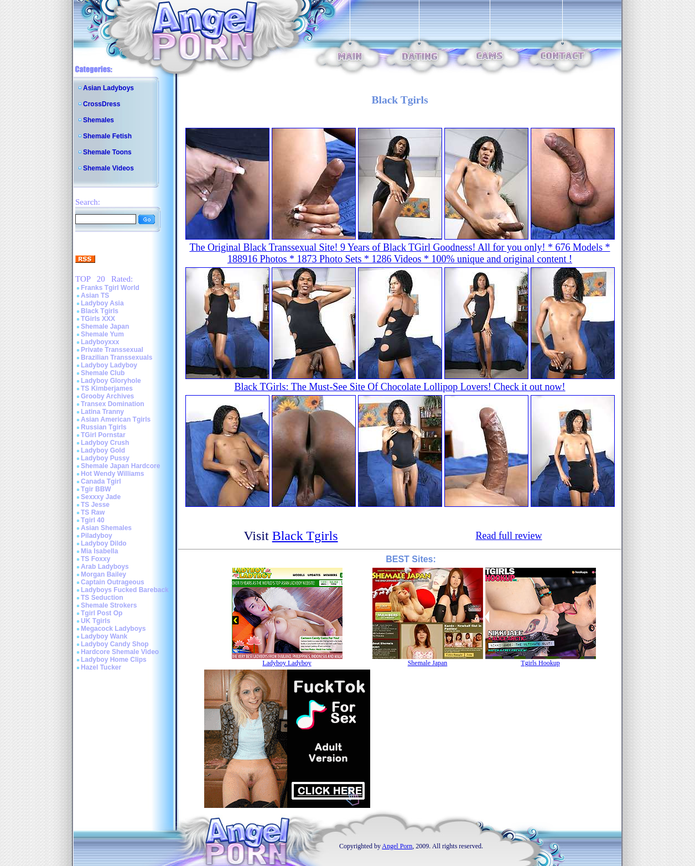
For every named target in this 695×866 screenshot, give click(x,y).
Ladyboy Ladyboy (109, 365)
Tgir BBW (96, 489)
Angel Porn (397, 846)
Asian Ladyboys (108, 88)
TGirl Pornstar (103, 435)
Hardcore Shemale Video (120, 652)
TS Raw (93, 512)
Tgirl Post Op (101, 613)
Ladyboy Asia (102, 303)
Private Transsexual (112, 350)
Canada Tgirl (101, 481)
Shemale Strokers (109, 605)
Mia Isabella (99, 551)
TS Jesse (95, 505)
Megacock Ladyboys (113, 628)
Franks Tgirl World (110, 288)
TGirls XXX (98, 319)
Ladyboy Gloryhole (111, 381)
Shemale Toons (107, 152)
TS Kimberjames (107, 388)
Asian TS (95, 295)
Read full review (509, 535)
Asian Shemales (106, 528)
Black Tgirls (99, 311)
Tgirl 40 (93, 520)
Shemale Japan (105, 326)
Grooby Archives (107, 396)
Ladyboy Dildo (104, 543)
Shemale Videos (108, 168)
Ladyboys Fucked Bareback (125, 590)
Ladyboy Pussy (105, 458)
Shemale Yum (102, 334)
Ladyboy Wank (104, 636)
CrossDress (101, 104)
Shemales (98, 120)
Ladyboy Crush (105, 443)
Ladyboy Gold (103, 450)
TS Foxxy (95, 559)
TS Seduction (102, 597)
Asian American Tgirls (116, 419)
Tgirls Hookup (540, 663)
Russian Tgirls (104, 427)
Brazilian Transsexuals (116, 357)
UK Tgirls (95, 621)
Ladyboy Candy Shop (115, 644)
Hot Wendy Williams (112, 474)
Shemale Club (103, 373)
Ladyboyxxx (100, 342)
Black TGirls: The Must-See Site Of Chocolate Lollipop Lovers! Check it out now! (399, 386)
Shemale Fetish (107, 136)
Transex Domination (112, 404)
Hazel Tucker (101, 667)
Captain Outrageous (112, 582)
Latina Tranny (102, 412)
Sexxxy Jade (101, 497)
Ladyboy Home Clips (114, 659)
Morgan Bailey (103, 574)
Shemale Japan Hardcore (120, 466)
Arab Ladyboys (105, 567)
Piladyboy (96, 536)
